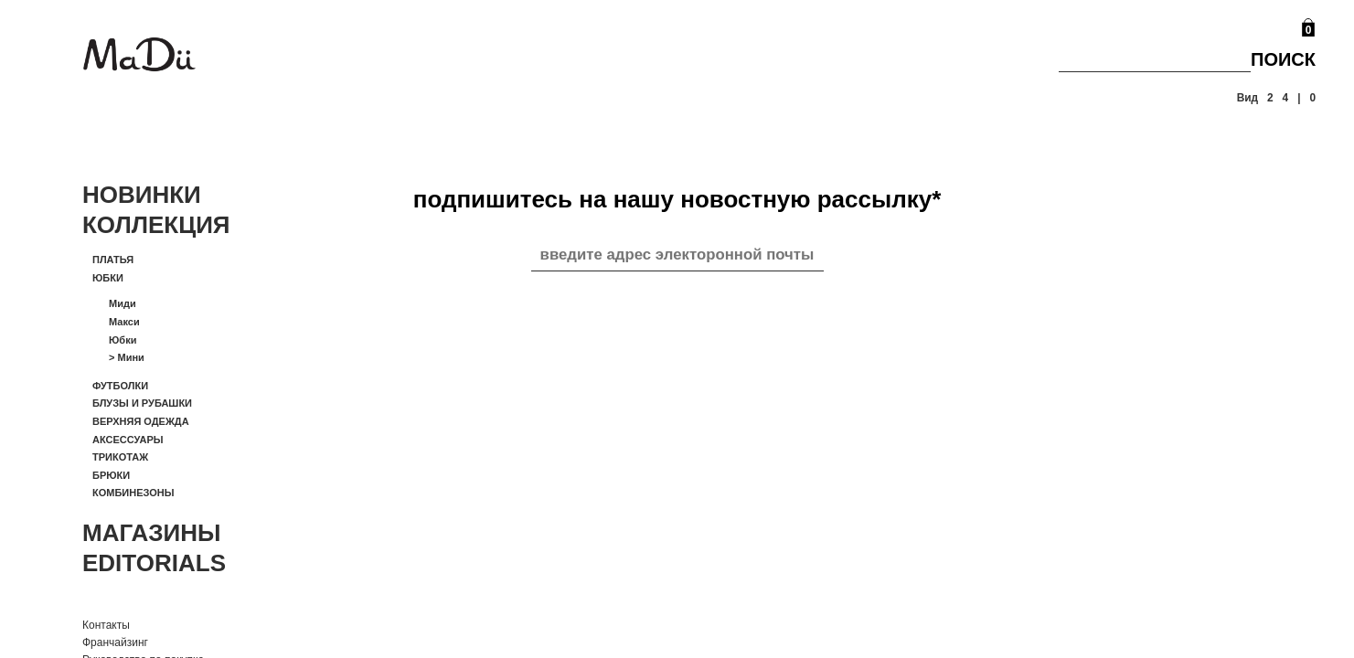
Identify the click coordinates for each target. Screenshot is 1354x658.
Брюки (111, 475)
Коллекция (156, 225)
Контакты (106, 625)
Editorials (154, 563)
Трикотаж (120, 456)
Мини (126, 357)
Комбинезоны (133, 492)
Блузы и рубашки (142, 403)
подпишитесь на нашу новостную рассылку (677, 199)
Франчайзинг (115, 642)
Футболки (120, 385)
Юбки (107, 277)
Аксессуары (128, 439)
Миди (122, 303)
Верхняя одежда (140, 421)
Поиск (1283, 59)
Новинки (141, 194)
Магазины (151, 533)
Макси (124, 321)
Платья (112, 259)
